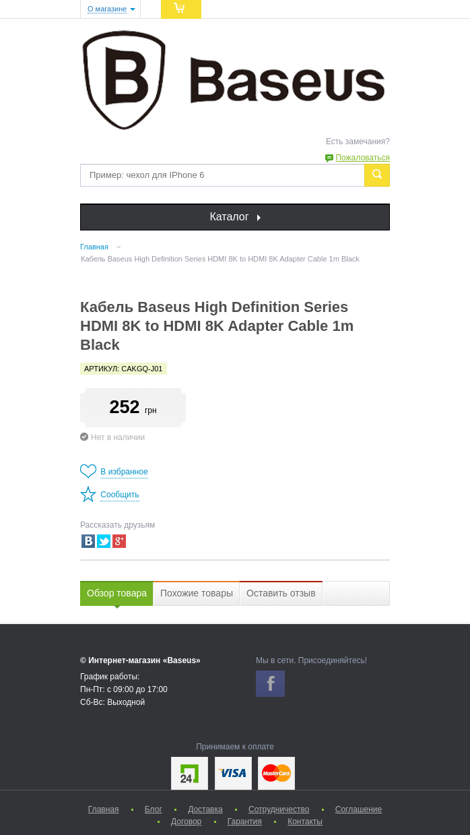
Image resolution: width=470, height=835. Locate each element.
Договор (186, 821)
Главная (103, 809)
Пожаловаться (362, 157)
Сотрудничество (278, 809)
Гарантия (245, 821)
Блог (153, 809)
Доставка (205, 809)
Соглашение (358, 809)
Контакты (305, 821)
